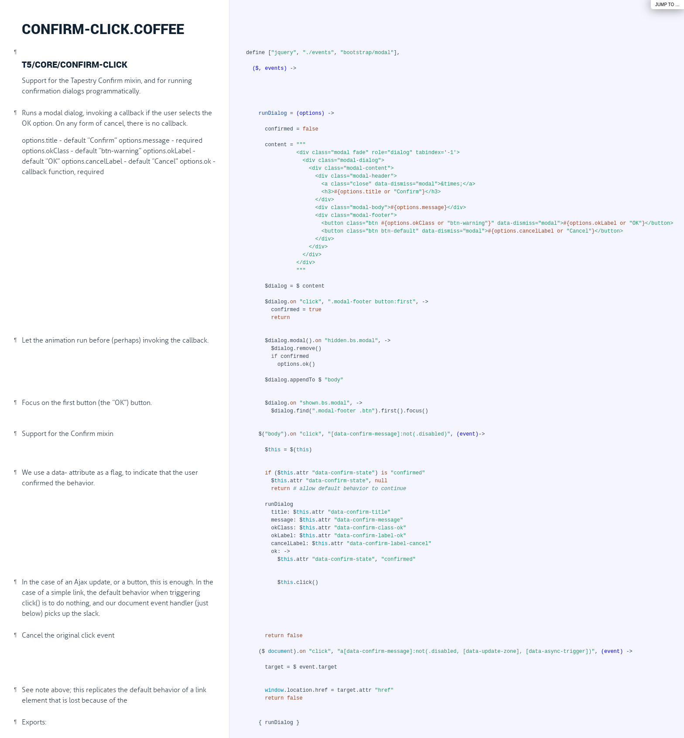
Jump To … (667, 4)
